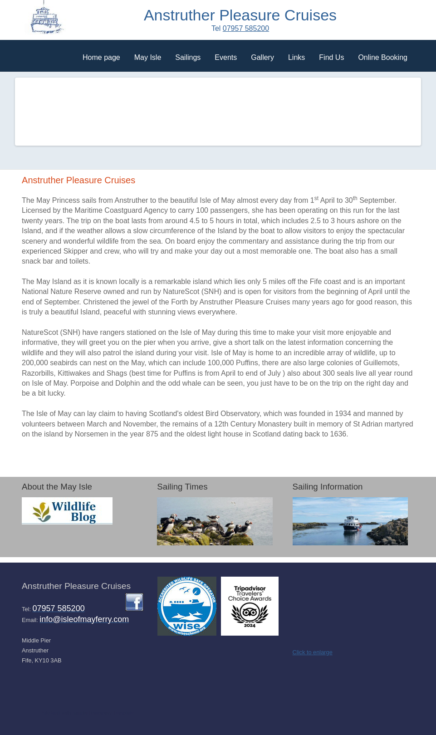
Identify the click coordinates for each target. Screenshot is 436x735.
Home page (101, 57)
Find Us (331, 57)
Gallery (262, 57)
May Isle (148, 57)
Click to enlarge (313, 652)
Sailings (188, 57)
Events (226, 57)
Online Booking (382, 57)
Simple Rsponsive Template (103, 712)
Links (296, 57)
